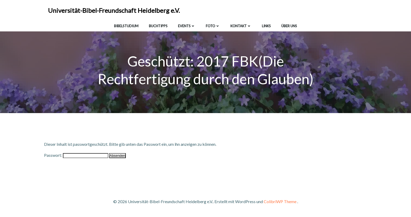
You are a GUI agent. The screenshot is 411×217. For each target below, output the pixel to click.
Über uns (289, 26)
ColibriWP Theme (280, 201)
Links (266, 26)
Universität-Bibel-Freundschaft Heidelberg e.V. (114, 10)
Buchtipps (158, 26)
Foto (213, 26)
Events (186, 26)
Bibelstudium (126, 26)
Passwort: (76, 155)
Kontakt (240, 26)
